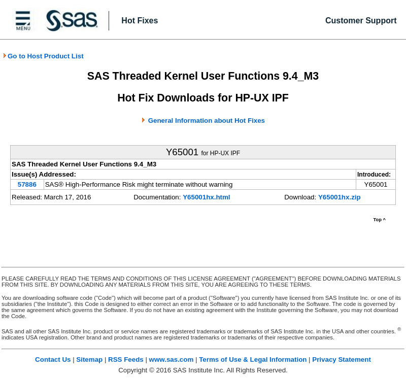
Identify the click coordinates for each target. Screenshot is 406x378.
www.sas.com (171, 359)
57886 (27, 184)
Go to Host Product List (43, 56)
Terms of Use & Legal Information (253, 359)
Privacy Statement (341, 359)
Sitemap (89, 359)
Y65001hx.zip (339, 197)
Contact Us (53, 359)
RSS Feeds (126, 359)
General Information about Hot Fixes (206, 120)
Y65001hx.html (206, 197)
